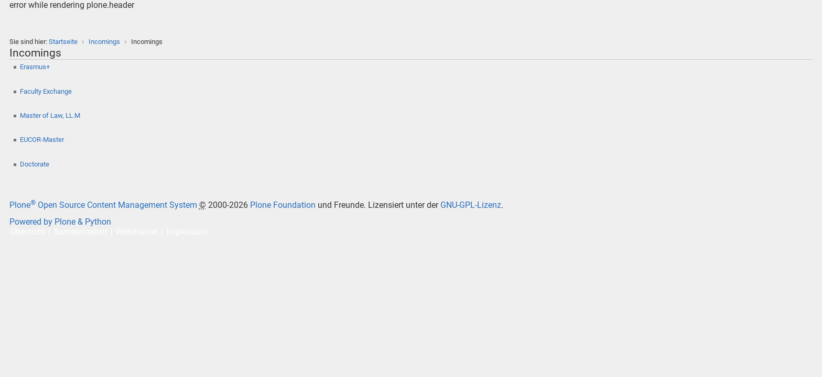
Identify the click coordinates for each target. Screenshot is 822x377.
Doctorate (35, 164)
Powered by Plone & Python (60, 222)
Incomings (104, 42)
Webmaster (137, 232)
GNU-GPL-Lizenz (470, 205)
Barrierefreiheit (80, 232)
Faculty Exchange (46, 91)
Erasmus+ (35, 67)
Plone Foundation (283, 205)
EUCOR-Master (43, 139)
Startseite (63, 42)
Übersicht (27, 232)
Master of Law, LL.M (50, 115)
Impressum (187, 232)
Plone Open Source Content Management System (103, 205)
